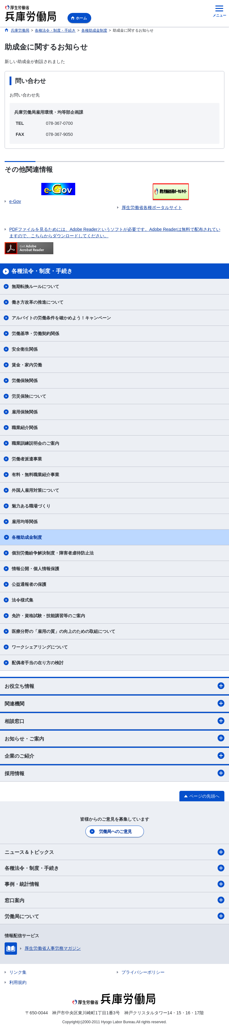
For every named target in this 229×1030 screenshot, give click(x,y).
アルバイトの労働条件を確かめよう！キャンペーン (61, 317)
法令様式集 (22, 600)
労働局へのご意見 (115, 831)
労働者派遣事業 (27, 458)
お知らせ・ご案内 (114, 738)
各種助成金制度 (27, 537)
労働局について (114, 916)
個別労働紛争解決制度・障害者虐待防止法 (53, 553)
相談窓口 (114, 720)
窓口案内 (114, 900)
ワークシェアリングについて (40, 647)
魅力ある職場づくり (31, 505)
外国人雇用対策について (35, 490)
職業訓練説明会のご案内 (35, 443)
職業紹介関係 (25, 427)
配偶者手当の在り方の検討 (37, 662)
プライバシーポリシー (143, 972)
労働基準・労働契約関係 (35, 333)
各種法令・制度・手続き (114, 868)
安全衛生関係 (25, 349)
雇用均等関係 (25, 521)
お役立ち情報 (114, 685)
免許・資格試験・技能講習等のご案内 (48, 615)
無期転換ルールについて (35, 286)
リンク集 (18, 972)
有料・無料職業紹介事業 (35, 474)
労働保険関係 (25, 380)
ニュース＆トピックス (114, 852)
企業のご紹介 (114, 755)
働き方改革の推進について (37, 302)
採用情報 (114, 773)
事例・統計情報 (114, 884)
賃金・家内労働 (27, 364)
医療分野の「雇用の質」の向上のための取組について (63, 631)
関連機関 (114, 703)
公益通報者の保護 (29, 584)
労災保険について (29, 396)
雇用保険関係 (25, 411)
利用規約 (18, 982)
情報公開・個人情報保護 (35, 568)
